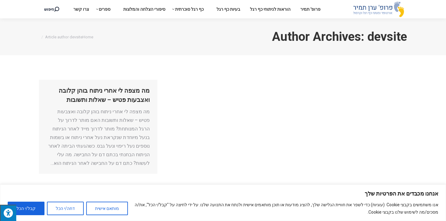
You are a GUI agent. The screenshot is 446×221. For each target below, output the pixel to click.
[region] (223, 202)
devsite (387, 36)
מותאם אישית (107, 208)
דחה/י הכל (65, 208)
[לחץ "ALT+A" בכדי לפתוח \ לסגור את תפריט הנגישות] (8, 213)
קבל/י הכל (26, 208)
